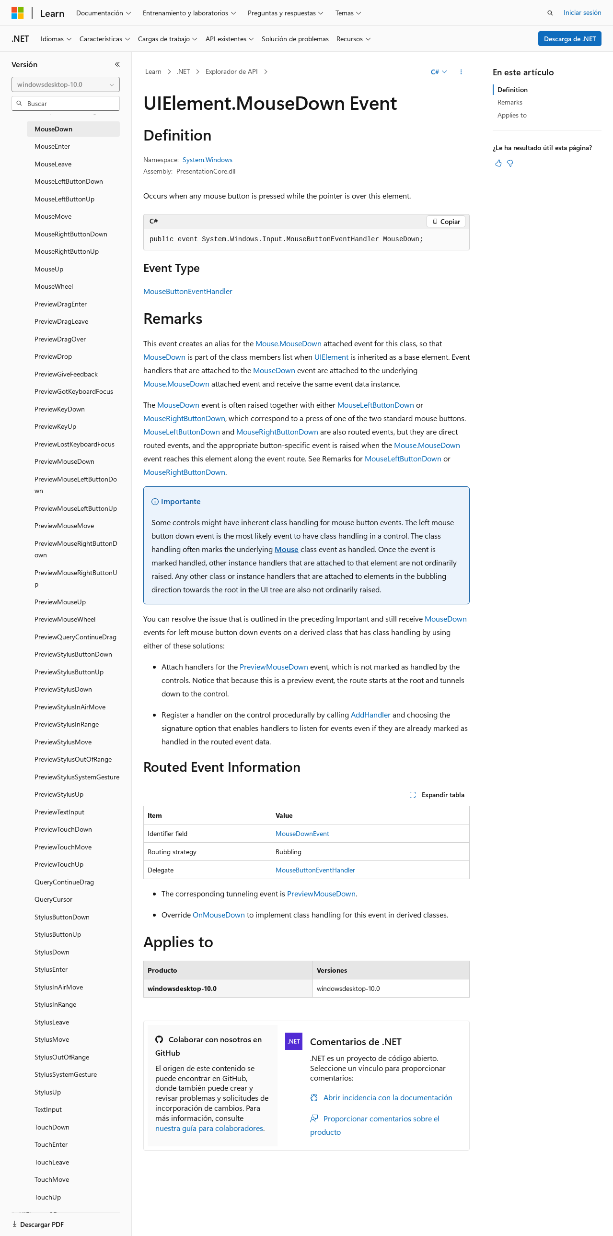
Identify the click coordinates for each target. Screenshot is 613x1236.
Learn (153, 71)
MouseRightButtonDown (184, 418)
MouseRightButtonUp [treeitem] (67, 251)
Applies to (512, 114)
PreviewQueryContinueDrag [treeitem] (75, 636)
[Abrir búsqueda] (550, 13)
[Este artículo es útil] (498, 163)
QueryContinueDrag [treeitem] (64, 881)
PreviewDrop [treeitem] (53, 356)
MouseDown (164, 357)
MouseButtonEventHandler (187, 291)
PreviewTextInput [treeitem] (59, 811)
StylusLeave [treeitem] (52, 1021)
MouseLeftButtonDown (375, 405)
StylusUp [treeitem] (48, 1091)
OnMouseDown (219, 914)
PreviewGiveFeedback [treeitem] (66, 373)
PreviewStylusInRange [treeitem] (67, 724)
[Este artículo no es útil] (510, 163)
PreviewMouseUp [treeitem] (60, 601)
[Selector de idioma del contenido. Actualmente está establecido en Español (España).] (46, 1220)
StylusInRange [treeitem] (55, 1004)
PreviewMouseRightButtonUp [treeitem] (76, 578)
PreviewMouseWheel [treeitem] (65, 619)
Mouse (287, 549)
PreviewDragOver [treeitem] (60, 338)
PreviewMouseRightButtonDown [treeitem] (76, 549)
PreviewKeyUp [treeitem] (55, 426)
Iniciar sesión (582, 12)
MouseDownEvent (302, 833)
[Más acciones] (461, 72)
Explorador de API (232, 71)
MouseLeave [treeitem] (53, 163)
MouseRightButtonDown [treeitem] (71, 233)
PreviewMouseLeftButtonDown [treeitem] (76, 484)
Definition (512, 89)
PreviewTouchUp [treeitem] (59, 864)
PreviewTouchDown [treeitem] (63, 829)
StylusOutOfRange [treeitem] (62, 1056)
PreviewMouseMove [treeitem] (64, 525)
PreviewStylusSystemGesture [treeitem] (77, 776)
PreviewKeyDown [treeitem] (60, 408)
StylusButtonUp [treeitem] (58, 934)
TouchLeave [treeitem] (52, 1161)
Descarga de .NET (570, 38)
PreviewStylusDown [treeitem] (63, 689)
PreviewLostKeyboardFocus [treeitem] (75, 443)
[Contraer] (117, 64)
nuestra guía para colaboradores (209, 1128)
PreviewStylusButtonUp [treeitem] (69, 671)
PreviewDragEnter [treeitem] (61, 303)
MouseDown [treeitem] (53, 128)
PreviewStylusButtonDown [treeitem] (73, 654)
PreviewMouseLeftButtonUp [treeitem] (76, 508)
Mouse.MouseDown (288, 343)
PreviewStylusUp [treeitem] (59, 794)
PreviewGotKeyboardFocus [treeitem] (74, 391)
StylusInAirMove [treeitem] (59, 986)
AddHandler (371, 714)
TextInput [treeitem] (48, 1109)
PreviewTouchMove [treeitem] (63, 846)
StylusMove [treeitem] (52, 1039)
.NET (183, 71)
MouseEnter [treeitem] (52, 146)
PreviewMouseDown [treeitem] (64, 461)
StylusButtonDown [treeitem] (62, 916)
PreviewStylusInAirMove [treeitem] (70, 706)
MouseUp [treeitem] (49, 268)
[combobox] (66, 84)
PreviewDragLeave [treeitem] (61, 321)
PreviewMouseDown (274, 666)
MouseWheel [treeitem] (54, 286)
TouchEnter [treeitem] (51, 1144)
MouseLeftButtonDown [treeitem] (69, 181)
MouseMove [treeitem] (53, 216)
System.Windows (207, 159)
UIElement (331, 357)
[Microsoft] (18, 13)
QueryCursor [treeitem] (53, 899)
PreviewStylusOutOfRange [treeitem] (73, 759)
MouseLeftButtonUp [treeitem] (64, 198)
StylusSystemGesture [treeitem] (66, 1074)
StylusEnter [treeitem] (51, 969)
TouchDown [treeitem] (52, 1126)
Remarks (509, 101)
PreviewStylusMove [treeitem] (63, 741)
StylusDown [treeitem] (52, 951)
